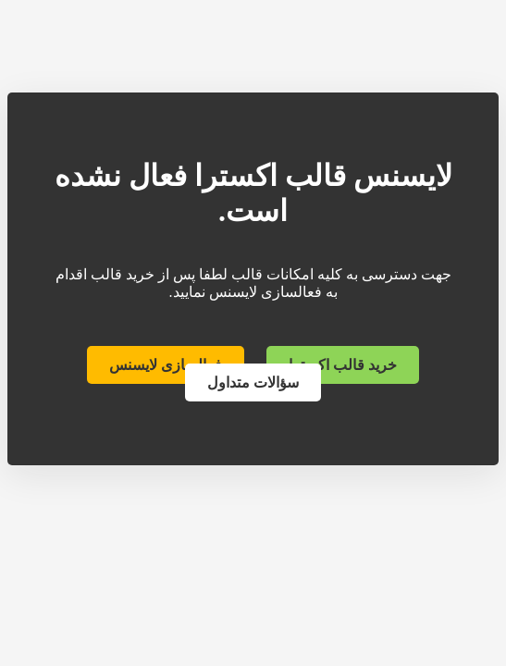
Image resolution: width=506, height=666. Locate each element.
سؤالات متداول (253, 382)
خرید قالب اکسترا (343, 365)
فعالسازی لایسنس (165, 365)
